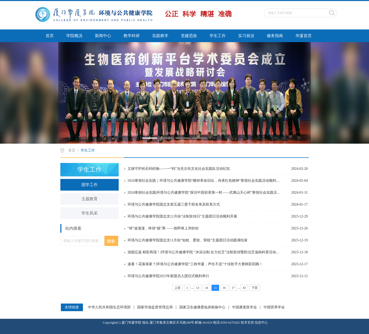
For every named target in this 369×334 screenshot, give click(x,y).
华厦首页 (303, 36)
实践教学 (160, 36)
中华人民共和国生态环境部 (109, 307)
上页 (177, 288)
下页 (255, 288)
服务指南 (275, 36)
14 (206, 288)
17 (233, 288)
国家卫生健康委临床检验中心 (202, 307)
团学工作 (89, 184)
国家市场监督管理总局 (155, 307)
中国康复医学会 (244, 307)
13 (197, 288)
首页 (50, 36)
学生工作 (217, 36)
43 (244, 288)
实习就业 (246, 36)
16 (224, 288)
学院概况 (74, 36)
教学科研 (132, 36)
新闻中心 (103, 36)
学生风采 (89, 213)
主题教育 (89, 199)
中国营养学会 (274, 307)
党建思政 (189, 36)
